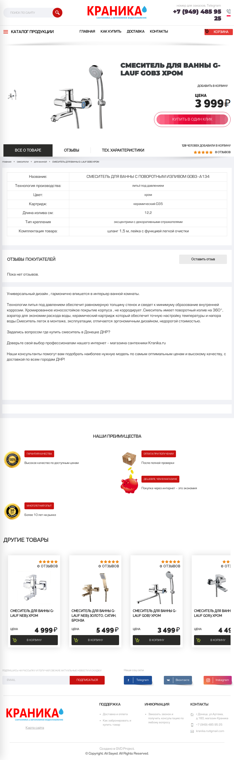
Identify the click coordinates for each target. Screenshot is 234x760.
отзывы (71, 150)
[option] (12, 94)
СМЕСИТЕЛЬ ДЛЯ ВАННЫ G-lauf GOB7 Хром (154, 613)
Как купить (111, 31)
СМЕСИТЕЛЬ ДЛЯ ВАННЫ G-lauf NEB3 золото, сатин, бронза (94, 615)
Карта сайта (35, 727)
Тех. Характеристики (123, 150)
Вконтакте (182, 680)
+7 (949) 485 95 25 (197, 15)
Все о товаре (28, 150)
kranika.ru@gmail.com (210, 731)
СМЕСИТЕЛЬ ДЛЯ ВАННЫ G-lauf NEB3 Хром (32, 613)
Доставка (135, 31)
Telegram (142, 680)
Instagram (222, 680)
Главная (87, 31)
